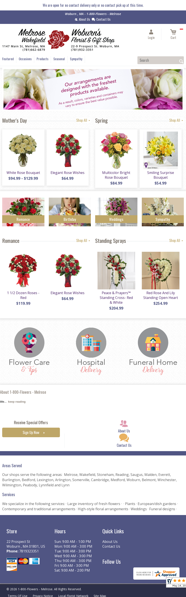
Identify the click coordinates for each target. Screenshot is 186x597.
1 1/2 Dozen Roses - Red (23, 295)
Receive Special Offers (31, 422)
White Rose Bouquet (23, 172)
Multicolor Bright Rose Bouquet (116, 175)
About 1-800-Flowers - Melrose (23, 392)
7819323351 (29, 551)
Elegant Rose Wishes (68, 172)
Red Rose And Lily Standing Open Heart (160, 295)
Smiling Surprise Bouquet (160, 175)
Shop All (83, 120)
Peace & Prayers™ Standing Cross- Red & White (116, 297)
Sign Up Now (31, 432)
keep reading (16, 401)
